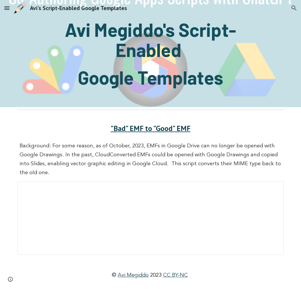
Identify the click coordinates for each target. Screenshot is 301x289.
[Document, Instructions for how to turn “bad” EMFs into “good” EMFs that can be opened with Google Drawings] (150, 218)
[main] (150, 53)
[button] (7, 8)
